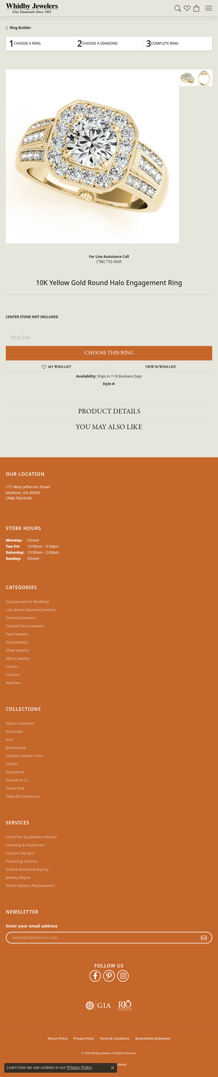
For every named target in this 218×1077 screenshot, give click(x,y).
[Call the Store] (19, 498)
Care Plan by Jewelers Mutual (31, 836)
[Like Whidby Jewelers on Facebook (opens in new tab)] (95, 976)
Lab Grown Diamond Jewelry (31, 609)
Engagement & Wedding (27, 601)
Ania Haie (14, 731)
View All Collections (23, 796)
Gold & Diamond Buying (27, 869)
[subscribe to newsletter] (204, 937)
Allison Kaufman (20, 723)
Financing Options (22, 861)
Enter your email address (32, 926)
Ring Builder (20, 27)
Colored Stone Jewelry (25, 625)
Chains (12, 666)
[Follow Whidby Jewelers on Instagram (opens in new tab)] (123, 976)
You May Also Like (109, 427)
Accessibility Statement (153, 1038)
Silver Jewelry (17, 650)
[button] (178, 8)
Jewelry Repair (18, 877)
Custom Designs (20, 853)
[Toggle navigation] (208, 8)
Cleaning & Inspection (25, 845)
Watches (13, 682)
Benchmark (16, 747)
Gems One (15, 788)
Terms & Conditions (115, 1038)
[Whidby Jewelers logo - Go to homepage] (32, 8)
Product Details (109, 411)
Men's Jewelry (18, 658)
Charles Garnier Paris (24, 755)
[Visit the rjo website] (125, 1006)
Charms (12, 674)
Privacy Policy (83, 1038)
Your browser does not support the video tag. (92, 156)
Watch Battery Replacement (30, 885)
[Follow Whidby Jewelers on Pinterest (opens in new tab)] (109, 976)
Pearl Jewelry (17, 634)
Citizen (12, 763)
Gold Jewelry (17, 642)
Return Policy (58, 1038)
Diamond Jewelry (21, 617)
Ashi (9, 739)
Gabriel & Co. (17, 780)
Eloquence (15, 772)
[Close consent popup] (112, 1067)
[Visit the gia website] (98, 1006)
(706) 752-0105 (109, 262)
